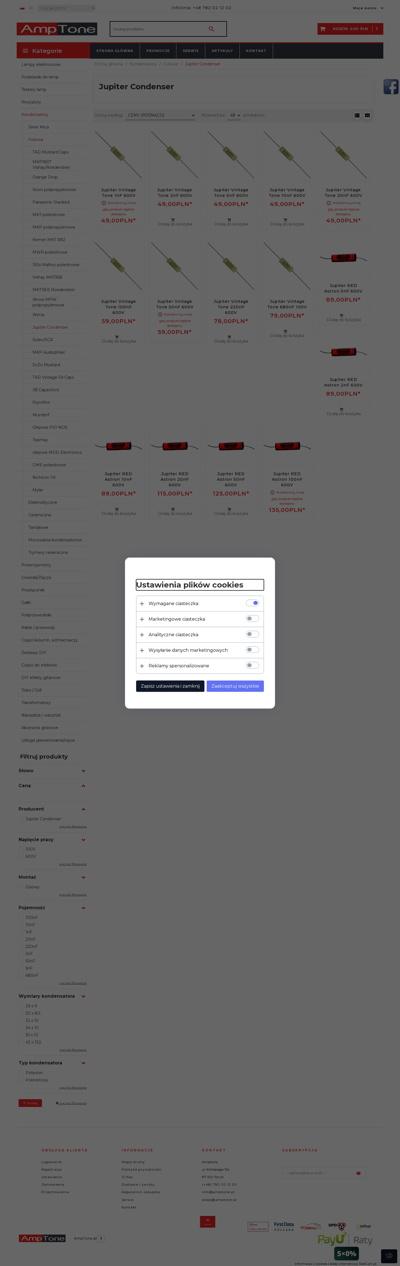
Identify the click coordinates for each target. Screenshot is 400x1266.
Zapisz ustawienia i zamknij (170, 686)
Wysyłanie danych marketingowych (188, 650)
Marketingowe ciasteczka (177, 619)
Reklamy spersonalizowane (179, 665)
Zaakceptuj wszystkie (235, 686)
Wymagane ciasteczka (173, 603)
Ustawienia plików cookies (189, 585)
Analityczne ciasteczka (173, 634)
